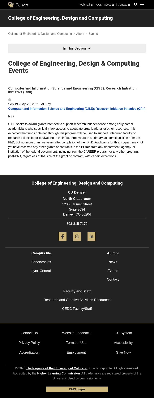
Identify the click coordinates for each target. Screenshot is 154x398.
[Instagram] (77, 242)
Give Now (123, 352)
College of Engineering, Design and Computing (60, 18)
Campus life (41, 253)
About (80, 33)
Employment (76, 352)
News (113, 262)
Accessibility (123, 343)
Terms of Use (76, 343)
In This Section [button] (77, 48)
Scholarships (41, 262)
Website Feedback (76, 333)
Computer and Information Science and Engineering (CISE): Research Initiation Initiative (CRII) (76, 108)
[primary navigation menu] (142, 4)
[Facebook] (62, 242)
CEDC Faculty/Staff (77, 309)
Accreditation (29, 352)
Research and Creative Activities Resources (77, 300)
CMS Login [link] (77, 389)
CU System (123, 333)
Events (113, 271)
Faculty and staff (77, 291)
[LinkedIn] (91, 242)
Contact (113, 279)
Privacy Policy (29, 343)
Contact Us (29, 333)
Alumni (113, 253)
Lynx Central (41, 271)
